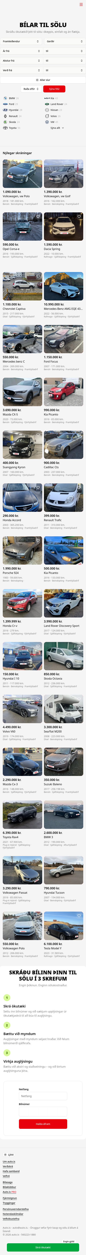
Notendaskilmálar (13, 1214)
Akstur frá (21, 60)
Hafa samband (11, 1171)
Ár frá (21, 51)
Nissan (53, 110)
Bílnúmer (24, 1104)
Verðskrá (8, 1166)
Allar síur (43, 80)
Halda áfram (43, 1124)
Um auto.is (9, 1161)
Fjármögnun (10, 1198)
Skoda (11, 122)
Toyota (11, 128)
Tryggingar (9, 1202)
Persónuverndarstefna (16, 1209)
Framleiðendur (21, 41)
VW (51, 122)
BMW (11, 98)
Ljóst (9, 1154)
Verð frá (21, 70)
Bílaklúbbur (9, 1187)
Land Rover (55, 104)
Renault (12, 116)
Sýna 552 (54, 89)
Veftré (6, 1176)
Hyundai (12, 110)
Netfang (24, 1089)
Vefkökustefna (11, 1218)
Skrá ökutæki (56, 1246)
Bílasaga (7, 1182)
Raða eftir (31, 89)
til (64, 51)
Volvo (52, 116)
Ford (10, 104)
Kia (51, 98)
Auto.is (11, 4)
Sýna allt (57, 127)
